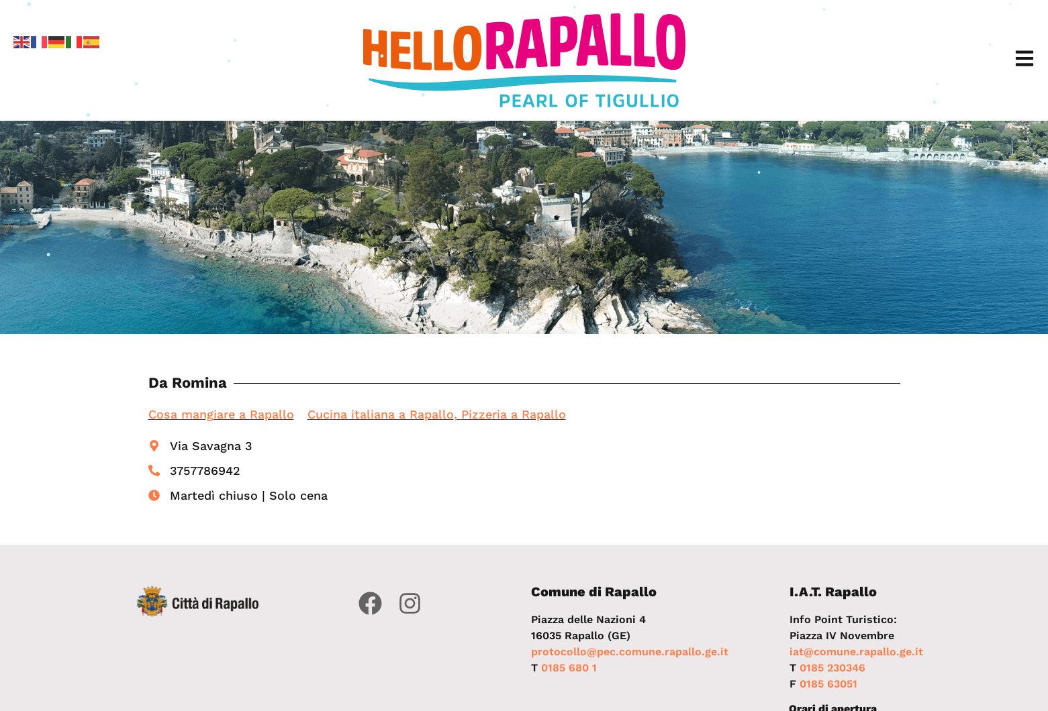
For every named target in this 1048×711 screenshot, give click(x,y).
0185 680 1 (569, 667)
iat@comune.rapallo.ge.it (856, 651)
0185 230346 (832, 667)
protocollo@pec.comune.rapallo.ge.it (629, 651)
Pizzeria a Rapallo (513, 414)
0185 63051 (828, 683)
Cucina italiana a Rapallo (380, 414)
